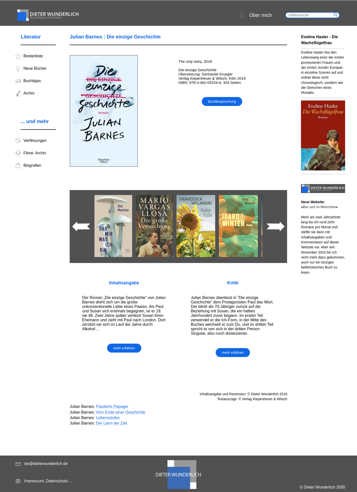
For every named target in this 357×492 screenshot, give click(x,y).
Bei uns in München (319, 207)
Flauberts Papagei (112, 406)
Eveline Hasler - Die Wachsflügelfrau (319, 40)
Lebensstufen (108, 418)
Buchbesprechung (222, 101)
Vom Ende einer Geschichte (120, 412)
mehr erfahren (124, 348)
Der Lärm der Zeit (111, 423)
